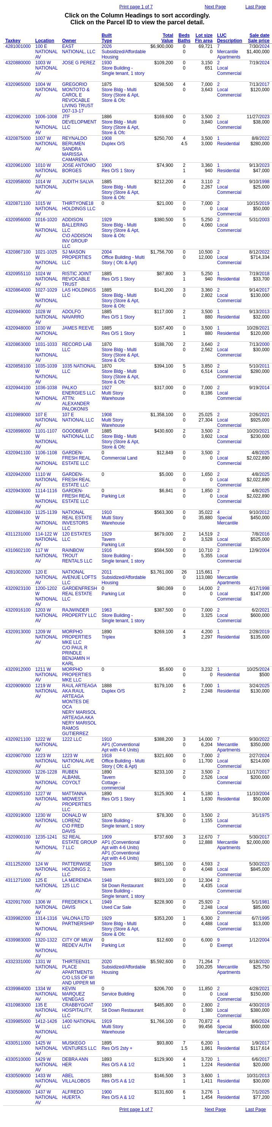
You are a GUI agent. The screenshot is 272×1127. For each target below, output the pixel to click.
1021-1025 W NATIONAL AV (46, 260)
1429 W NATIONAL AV (46, 1065)
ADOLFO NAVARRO (73, 314)
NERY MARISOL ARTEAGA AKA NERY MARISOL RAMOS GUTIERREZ (79, 723)
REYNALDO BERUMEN (74, 141)
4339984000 (18, 988)
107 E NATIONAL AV (46, 420)
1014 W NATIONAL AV (46, 187)
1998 (264, 181)
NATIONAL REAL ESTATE (77, 515)
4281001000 (18, 46)
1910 (106, 512)
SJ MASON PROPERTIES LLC (76, 257)
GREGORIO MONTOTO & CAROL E (75, 90)
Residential (228, 143)
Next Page (215, 7)
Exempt (224, 945)
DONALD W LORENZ (74, 818)
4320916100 (18, 610)
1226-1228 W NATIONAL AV (46, 780)
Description (229, 40)
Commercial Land (119, 458)
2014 (264, 387)
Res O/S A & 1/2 (117, 1064)
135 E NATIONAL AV (46, 1010)
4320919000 (18, 815)
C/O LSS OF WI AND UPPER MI (78, 980)
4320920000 (18, 772)
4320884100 (18, 512)
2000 (264, 344)
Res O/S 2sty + (116, 1048)
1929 (106, 219)
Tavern (108, 539)
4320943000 (18, 490)
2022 (264, 138)
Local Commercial (229, 70)
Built (106, 35)
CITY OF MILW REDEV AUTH (77, 942)
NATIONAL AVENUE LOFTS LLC (79, 577)
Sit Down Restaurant (122, 885)
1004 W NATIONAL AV (46, 90)
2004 (106, 252)
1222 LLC (72, 739)
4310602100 (18, 550)
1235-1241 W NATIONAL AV (46, 845)
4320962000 (18, 116)
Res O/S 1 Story (117, 170)
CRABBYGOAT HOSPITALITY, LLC (77, 1010)
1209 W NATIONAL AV (46, 637)
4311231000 (18, 534)
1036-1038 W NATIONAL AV (46, 395)
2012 (264, 512)
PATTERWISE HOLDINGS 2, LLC (76, 869)
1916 (106, 550)
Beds (184, 35)
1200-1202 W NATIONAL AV (46, 596)
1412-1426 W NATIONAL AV (46, 1029)
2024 (264, 46)
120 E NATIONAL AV (46, 577)
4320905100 (18, 793)
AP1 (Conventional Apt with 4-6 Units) (120, 747)
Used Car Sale (116, 907)
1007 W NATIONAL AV (46, 144)
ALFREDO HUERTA (73, 1094)
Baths (184, 40)
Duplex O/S (113, 143)
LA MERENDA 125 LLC (76, 883)
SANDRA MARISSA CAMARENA (75, 154)
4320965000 (18, 84)
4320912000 (18, 669)
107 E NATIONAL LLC (78, 417)
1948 (106, 880)
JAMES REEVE (78, 328)
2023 (264, 116)
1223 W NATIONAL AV (46, 761)
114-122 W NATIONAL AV (46, 539)
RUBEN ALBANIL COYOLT (71, 777)
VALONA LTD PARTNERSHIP (78, 921)
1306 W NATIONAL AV (46, 907)
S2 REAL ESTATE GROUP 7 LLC (79, 842)
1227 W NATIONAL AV (46, 799)
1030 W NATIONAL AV (46, 333)
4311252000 (18, 864)
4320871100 (18, 203)
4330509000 (18, 1075)
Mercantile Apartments (228, 54)
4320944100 (18, 387)
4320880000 (18, 62)
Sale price (259, 40)
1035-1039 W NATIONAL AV (46, 374)
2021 (264, 328)
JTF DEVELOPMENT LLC (79, 122)
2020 (106, 961)
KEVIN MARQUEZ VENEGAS (73, 994)
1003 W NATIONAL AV (46, 68)
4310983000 (18, 1005)
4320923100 (18, 588)
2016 (264, 534)
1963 (106, 610)
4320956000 (18, 219)
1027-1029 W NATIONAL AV (46, 298)
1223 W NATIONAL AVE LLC (78, 761)
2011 (264, 366)
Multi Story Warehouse (113, 395)
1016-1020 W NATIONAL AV (46, 227)
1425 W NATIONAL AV (46, 1048)
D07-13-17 (73, 111)
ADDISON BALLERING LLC (74, 225)
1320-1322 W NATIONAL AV (46, 948)
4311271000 (18, 880)
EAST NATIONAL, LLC (78, 49)
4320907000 (18, 755)
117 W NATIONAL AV (46, 556)
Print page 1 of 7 (136, 7)
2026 (106, 46)
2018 (264, 273)
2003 (264, 219)
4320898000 (18, 431)
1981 (264, 902)
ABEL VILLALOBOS (76, 1078)
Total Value (167, 38)
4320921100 (18, 739)
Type (106, 40)
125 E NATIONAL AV (46, 886)
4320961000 (18, 165)
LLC (66, 809)
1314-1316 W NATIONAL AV (46, 926)
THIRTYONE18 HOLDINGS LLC (78, 206)
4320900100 (18, 837)
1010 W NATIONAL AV (46, 171)
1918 (106, 755)
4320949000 (18, 311)
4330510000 (18, 1059)
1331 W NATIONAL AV (46, 967)
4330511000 (18, 1043)
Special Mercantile (227, 520)
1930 (106, 62)
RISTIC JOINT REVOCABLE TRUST (76, 279)
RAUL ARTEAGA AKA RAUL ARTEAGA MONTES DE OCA (79, 696)
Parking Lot (113, 496)
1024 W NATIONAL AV (46, 279)
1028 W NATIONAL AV (46, 317)
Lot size (204, 35)
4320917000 (18, 902)
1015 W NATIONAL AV (46, 209)
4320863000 (18, 344)
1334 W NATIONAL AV (46, 994)
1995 (264, 918)
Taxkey (13, 40)
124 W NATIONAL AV (46, 869)
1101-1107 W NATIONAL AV (46, 439)
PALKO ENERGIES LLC (78, 390)
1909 (106, 837)
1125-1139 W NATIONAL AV (46, 520)
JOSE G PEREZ (78, 62)
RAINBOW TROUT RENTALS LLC (77, 556)
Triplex (108, 637)
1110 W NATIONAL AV (46, 480)
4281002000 (18, 572)
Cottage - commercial (113, 785)
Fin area (203, 40)
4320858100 (18, 366)
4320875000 (18, 138)
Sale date (260, 35)
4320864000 (18, 290)
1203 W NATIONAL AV (46, 615)
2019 (264, 203)
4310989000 (18, 414)
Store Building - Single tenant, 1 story (122, 70)
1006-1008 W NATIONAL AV (46, 124)
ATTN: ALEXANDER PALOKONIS (76, 404)
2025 (264, 452)
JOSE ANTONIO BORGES (78, 168)
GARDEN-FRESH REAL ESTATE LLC (76, 458)
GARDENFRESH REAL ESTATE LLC (79, 594)
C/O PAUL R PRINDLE (74, 650)
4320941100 (18, 452)
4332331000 (18, 961)
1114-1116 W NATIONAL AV (46, 498)
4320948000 (18, 328)
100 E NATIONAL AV (46, 52)
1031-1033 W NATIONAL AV (46, 352)
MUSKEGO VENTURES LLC (79, 1045)
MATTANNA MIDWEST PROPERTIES (76, 799)
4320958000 (18, 181)
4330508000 (18, 1092)
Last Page (255, 7)
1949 (106, 902)
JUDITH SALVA (77, 181)
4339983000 (18, 940)
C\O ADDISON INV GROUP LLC (77, 241)
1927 (106, 387)
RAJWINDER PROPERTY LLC (79, 612)
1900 (106, 165)
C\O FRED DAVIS (73, 828)
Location (44, 40)
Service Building (117, 994)
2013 (264, 311)
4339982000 (18, 918)
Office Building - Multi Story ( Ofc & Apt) (122, 260)
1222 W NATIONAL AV (46, 745)
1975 (264, 815)
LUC (221, 35)
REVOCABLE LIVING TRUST (77, 103)
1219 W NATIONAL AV (46, 691)
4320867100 (18, 252)
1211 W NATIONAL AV (46, 675)
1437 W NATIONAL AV (46, 1097)
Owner (69, 40)
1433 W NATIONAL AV (46, 1081)
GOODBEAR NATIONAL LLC (78, 433)
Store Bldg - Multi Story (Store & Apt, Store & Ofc (120, 95)
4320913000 (18, 631)
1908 (106, 138)
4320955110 (18, 273)
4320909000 (18, 685)
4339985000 (18, 1021)
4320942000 (18, 474)
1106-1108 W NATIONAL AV (46, 460)
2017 (264, 84)
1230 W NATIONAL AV (46, 821)
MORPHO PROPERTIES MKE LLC (76, 637)
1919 (106, 1021)
